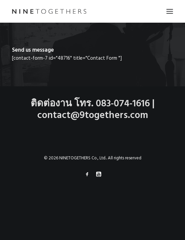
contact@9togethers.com (92, 115)
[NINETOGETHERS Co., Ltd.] (49, 11)
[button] (169, 11)
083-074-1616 (123, 104)
